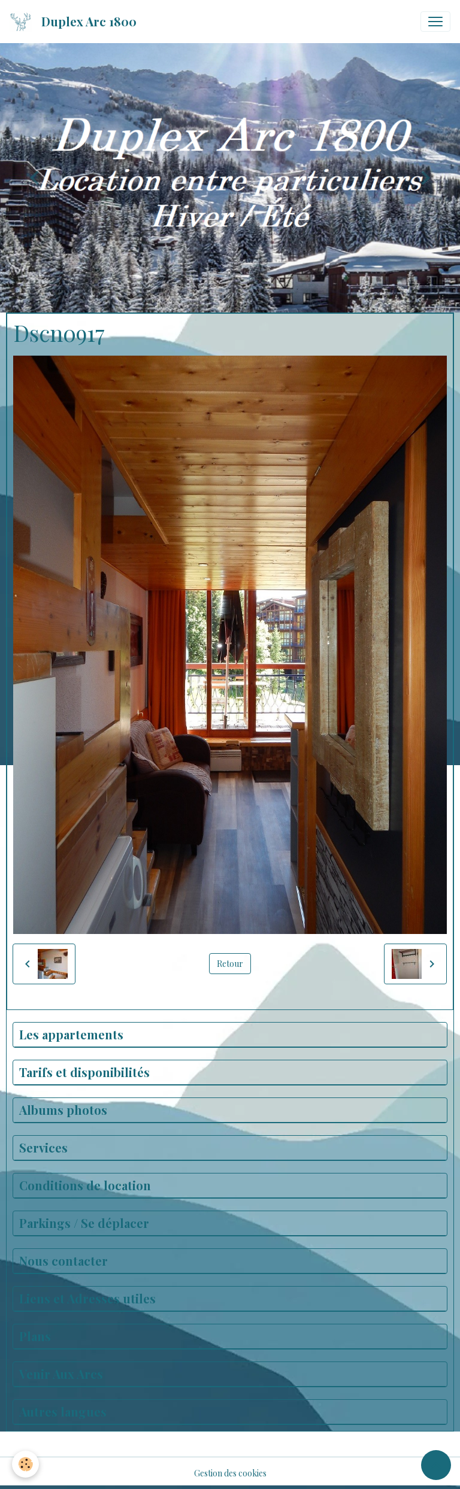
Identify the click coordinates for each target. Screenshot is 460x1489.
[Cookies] (25, 1464)
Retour (230, 963)
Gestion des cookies (230, 1473)
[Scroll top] (436, 1465)
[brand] (75, 22)
